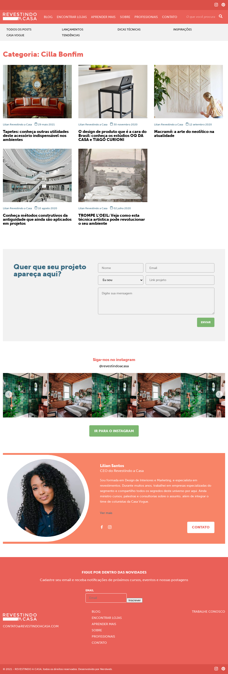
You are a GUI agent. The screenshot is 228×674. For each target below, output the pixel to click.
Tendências (71, 35)
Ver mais (106, 513)
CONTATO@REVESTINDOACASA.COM (31, 626)
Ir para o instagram (114, 431)
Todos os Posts (18, 29)
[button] (219, 394)
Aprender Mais (103, 17)
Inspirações (182, 29)
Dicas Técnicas (129, 29)
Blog (48, 17)
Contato (169, 17)
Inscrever (134, 600)
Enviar (206, 322)
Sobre (125, 17)
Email (90, 590)
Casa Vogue (15, 35)
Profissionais (146, 17)
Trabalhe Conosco (208, 611)
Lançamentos (72, 29)
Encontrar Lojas (72, 17)
